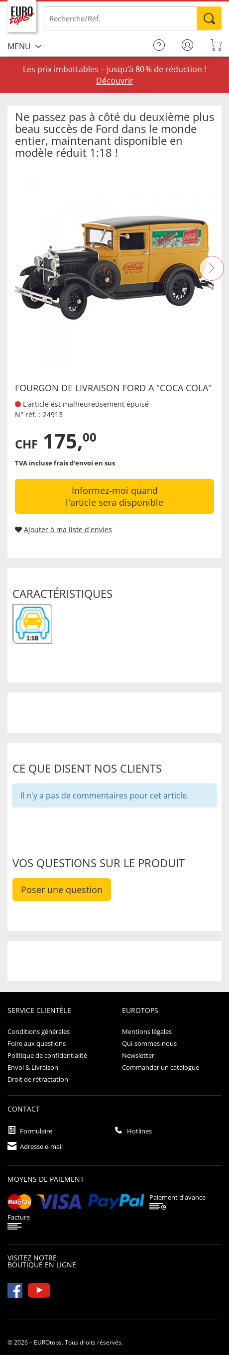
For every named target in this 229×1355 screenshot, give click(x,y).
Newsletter (138, 1055)
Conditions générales (38, 1031)
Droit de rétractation (37, 1079)
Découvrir (114, 80)
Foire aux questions (36, 1043)
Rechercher (209, 18)
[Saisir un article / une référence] (133, 18)
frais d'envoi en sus (84, 462)
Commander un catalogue (160, 1067)
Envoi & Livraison (32, 1067)
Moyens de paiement (45, 1179)
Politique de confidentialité (47, 1055)
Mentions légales (147, 1031)
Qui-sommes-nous (149, 1043)
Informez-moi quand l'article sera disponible (114, 496)
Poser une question (62, 890)
